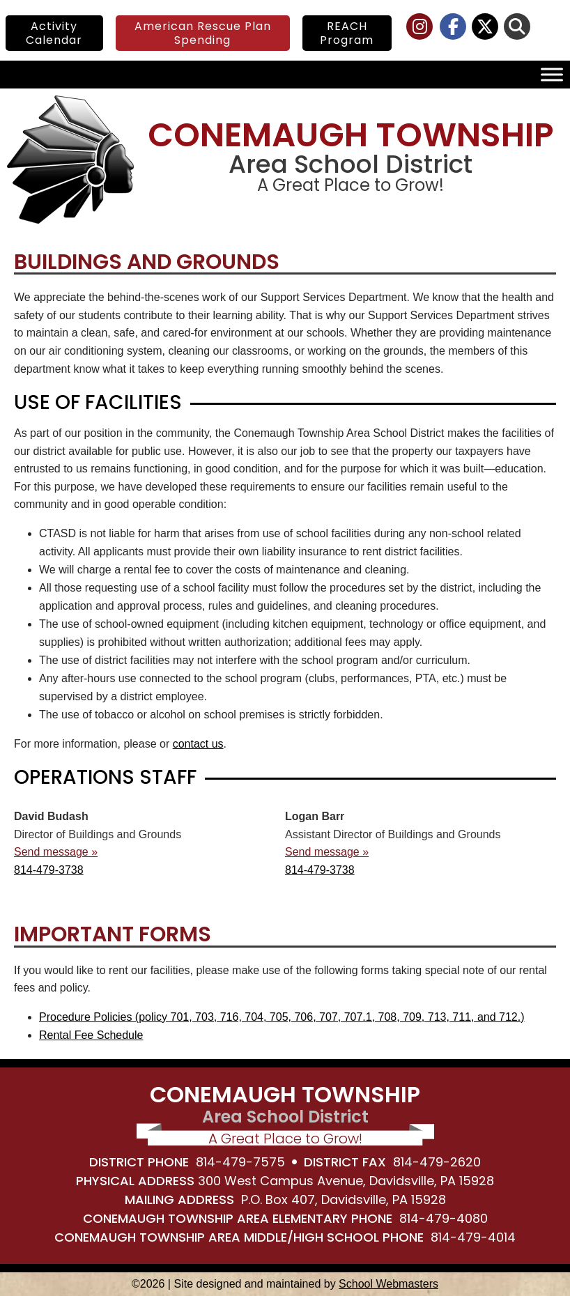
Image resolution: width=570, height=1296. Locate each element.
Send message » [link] (56, 852)
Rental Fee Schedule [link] (91, 1035)
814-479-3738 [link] (49, 870)
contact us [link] (198, 744)
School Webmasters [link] (388, 1284)
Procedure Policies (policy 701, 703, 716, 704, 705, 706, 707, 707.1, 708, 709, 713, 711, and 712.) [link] (282, 1017)
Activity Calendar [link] (54, 32)
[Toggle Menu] (552, 75)
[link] (420, 29)
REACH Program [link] (346, 32)
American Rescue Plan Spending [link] (202, 32)
